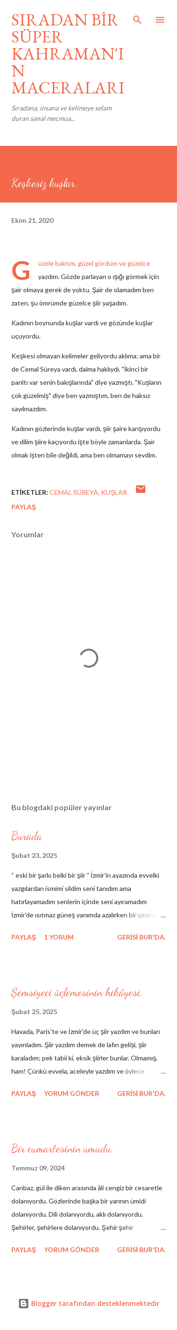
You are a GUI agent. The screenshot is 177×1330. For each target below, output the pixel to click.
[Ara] (137, 17)
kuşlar (114, 492)
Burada (26, 836)
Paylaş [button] (23, 507)
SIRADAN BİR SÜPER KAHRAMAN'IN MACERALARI (68, 53)
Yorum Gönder (71, 1093)
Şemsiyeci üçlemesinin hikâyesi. (77, 992)
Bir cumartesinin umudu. (62, 1148)
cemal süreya (74, 492)
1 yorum (59, 937)
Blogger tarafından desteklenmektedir (89, 1303)
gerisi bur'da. (141, 937)
